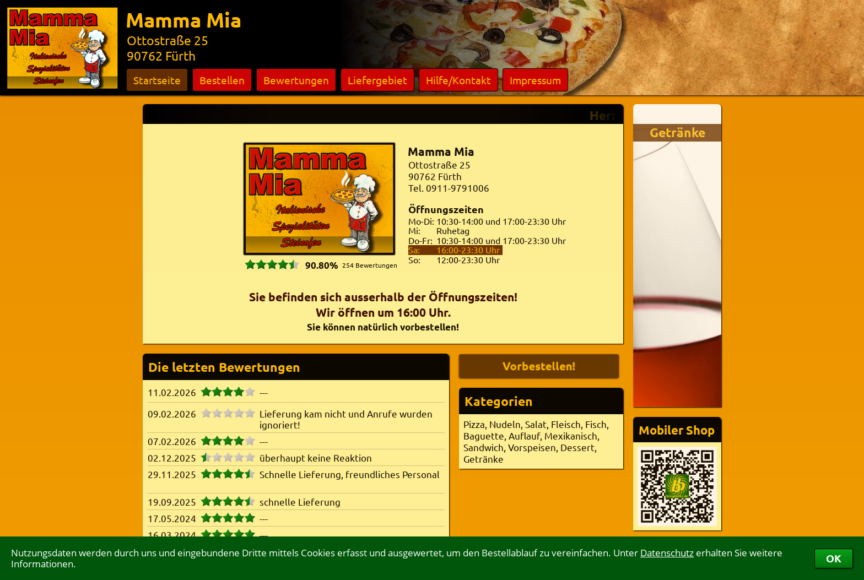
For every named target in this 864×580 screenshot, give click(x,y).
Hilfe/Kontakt (458, 79)
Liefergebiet (377, 79)
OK (833, 558)
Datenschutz (667, 552)
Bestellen (222, 79)
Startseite (157, 79)
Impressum (535, 79)
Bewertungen (296, 79)
